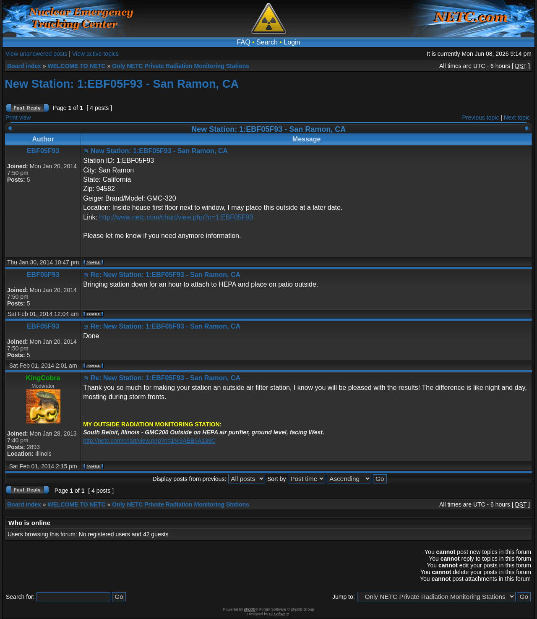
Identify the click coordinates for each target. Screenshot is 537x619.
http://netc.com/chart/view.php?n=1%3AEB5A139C (149, 440)
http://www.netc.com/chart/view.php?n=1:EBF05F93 (176, 217)
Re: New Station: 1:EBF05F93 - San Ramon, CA (165, 274)
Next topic (517, 117)
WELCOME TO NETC (76, 66)
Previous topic (480, 117)
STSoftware (279, 614)
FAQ (243, 42)
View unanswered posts (36, 53)
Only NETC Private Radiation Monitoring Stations (180, 66)
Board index (24, 66)
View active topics (95, 53)
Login (292, 42)
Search (267, 42)
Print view (18, 117)
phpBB (249, 609)
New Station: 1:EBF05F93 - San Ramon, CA (122, 83)
